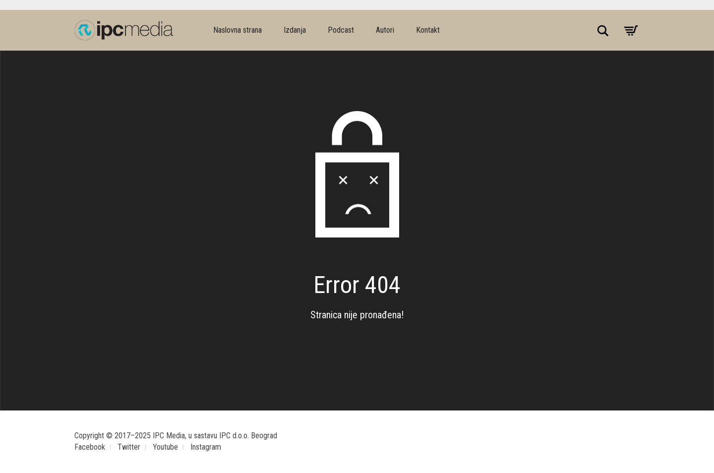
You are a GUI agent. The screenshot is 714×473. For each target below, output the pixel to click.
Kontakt (428, 30)
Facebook (89, 447)
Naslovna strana (237, 30)
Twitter (129, 447)
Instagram (205, 447)
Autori (385, 30)
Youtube (165, 447)
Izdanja (295, 30)
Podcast (341, 30)
